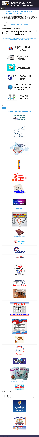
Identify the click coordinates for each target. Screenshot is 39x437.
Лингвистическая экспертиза (19, 298)
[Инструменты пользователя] (36, 31)
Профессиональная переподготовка (19, 236)
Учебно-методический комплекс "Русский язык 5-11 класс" (19, 381)
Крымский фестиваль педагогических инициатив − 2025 (19, 155)
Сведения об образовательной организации (19, 111)
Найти (4, 107)
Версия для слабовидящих (5, 436)
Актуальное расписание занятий (19, 24)
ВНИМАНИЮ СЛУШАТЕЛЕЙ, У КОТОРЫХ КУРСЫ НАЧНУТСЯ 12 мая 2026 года (18, 12)
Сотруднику (19, 208)
